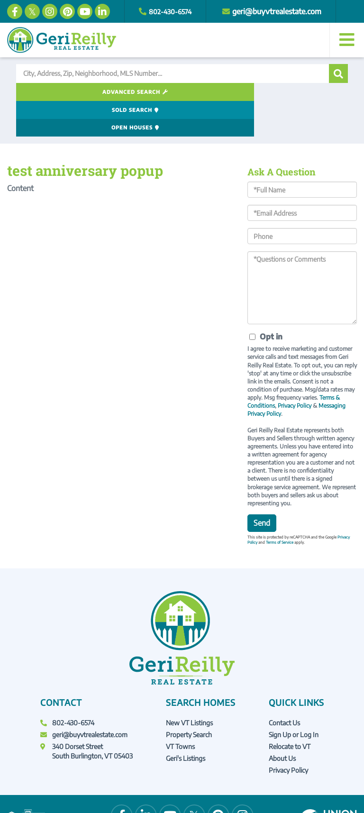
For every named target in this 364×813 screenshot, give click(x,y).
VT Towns (180, 711)
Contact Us (284, 687)
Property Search (189, 699)
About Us (282, 723)
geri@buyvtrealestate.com (283, 11)
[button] (338, 73)
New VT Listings (189, 687)
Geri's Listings (185, 723)
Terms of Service (279, 506)
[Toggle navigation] (346, 40)
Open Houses (289, 92)
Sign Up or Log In (293, 699)
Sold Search (178, 92)
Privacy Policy (294, 370)
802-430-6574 (173, 11)
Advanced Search (67, 92)
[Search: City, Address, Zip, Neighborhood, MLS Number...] (172, 73)
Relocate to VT (289, 711)
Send (262, 487)
